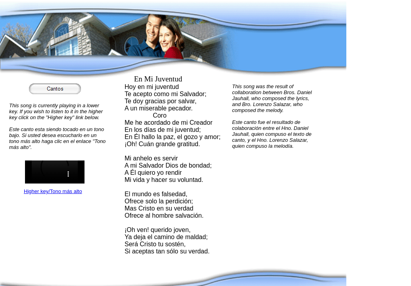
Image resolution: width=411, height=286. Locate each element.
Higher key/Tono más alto (53, 191)
